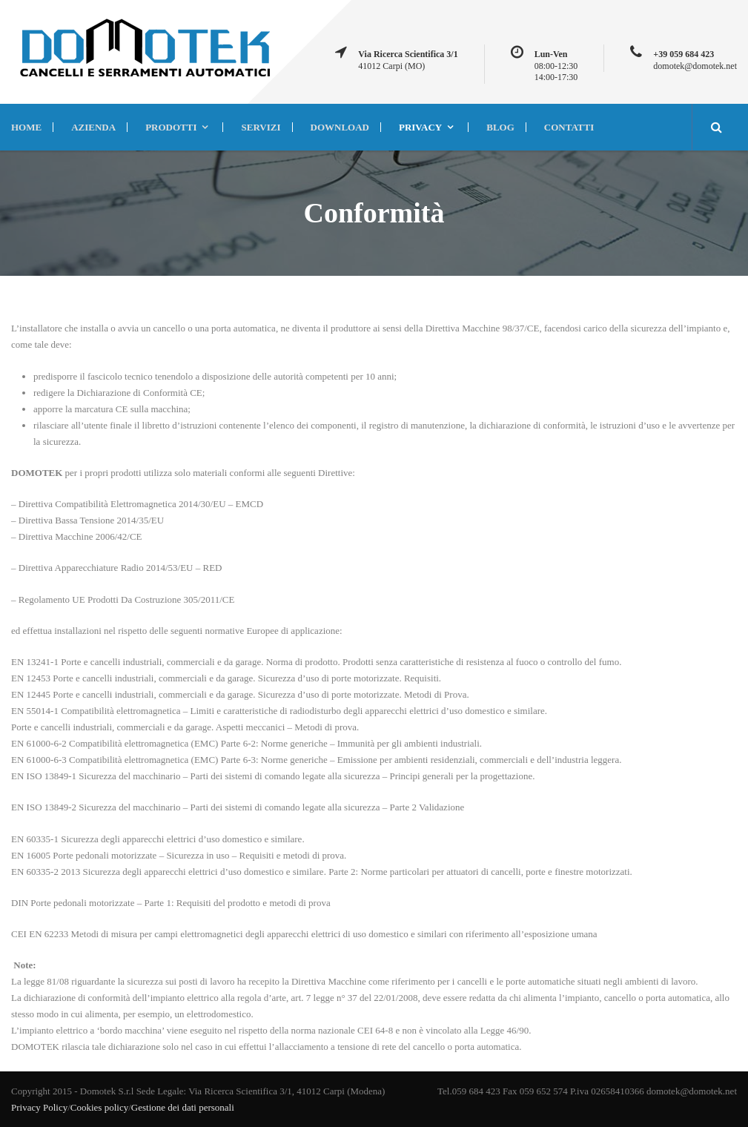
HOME (26, 127)
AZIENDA (93, 127)
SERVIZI (260, 127)
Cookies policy (99, 1107)
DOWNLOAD (340, 127)
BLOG (500, 127)
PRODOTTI (170, 127)
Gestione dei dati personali (182, 1107)
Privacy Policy (39, 1107)
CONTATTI (569, 127)
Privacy (420, 127)
